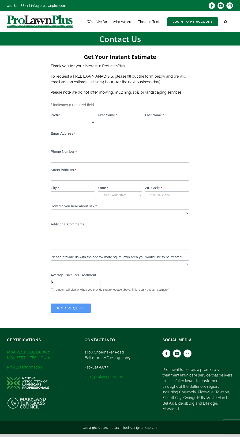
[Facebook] (166, 353)
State (103, 188)
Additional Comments (67, 224)
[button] (225, 21)
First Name (107, 115)
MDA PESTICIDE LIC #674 (29, 352)
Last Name (154, 115)
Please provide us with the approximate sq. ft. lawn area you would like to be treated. (117, 257)
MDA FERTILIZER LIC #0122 (30, 358)
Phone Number (64, 151)
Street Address (63, 170)
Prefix (55, 115)
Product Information (24, 367)
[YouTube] (177, 353)
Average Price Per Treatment (73, 275)
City (55, 188)
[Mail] (187, 353)
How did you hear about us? (74, 206)
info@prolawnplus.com (48, 6)
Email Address (63, 133)
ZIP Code (153, 188)
